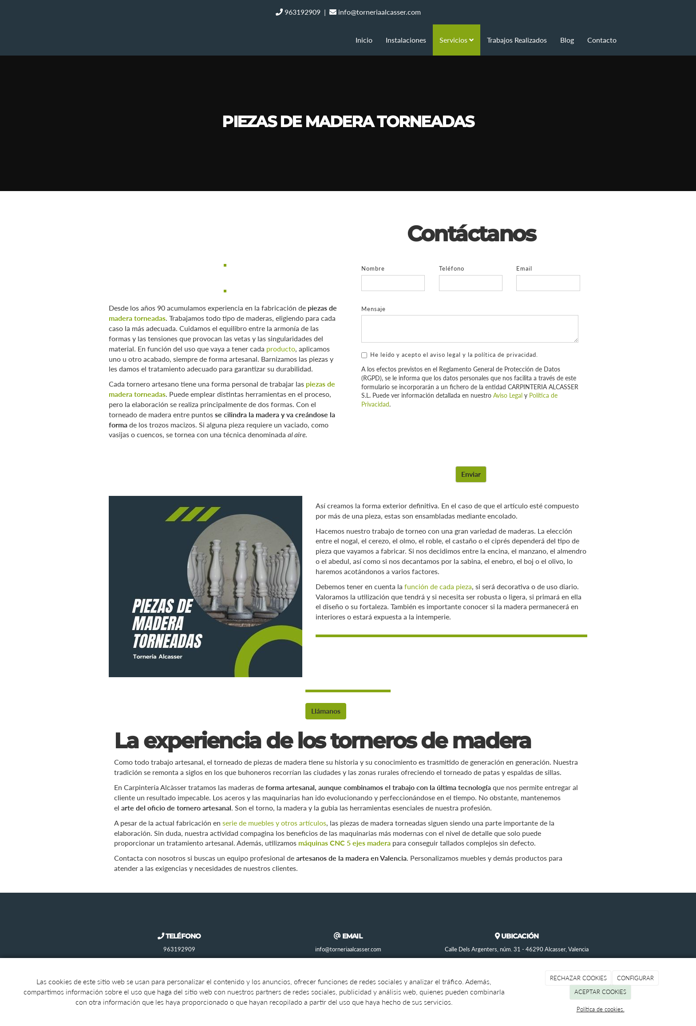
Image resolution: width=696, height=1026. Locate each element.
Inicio (364, 40)
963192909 (298, 12)
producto (280, 348)
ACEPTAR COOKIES (600, 991)
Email (524, 268)
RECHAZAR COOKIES (578, 978)
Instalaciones (406, 40)
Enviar (471, 474)
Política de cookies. (601, 1009)
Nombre (373, 268)
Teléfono (451, 268)
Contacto (602, 40)
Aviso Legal (507, 395)
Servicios (456, 40)
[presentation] (428, 432)
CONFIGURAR (635, 978)
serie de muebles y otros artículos (274, 822)
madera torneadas (137, 318)
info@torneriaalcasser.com (375, 12)
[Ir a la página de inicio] (68, 40)
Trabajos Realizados (517, 40)
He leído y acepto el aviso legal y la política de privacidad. (449, 354)
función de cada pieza (438, 586)
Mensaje (373, 308)
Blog (567, 40)
